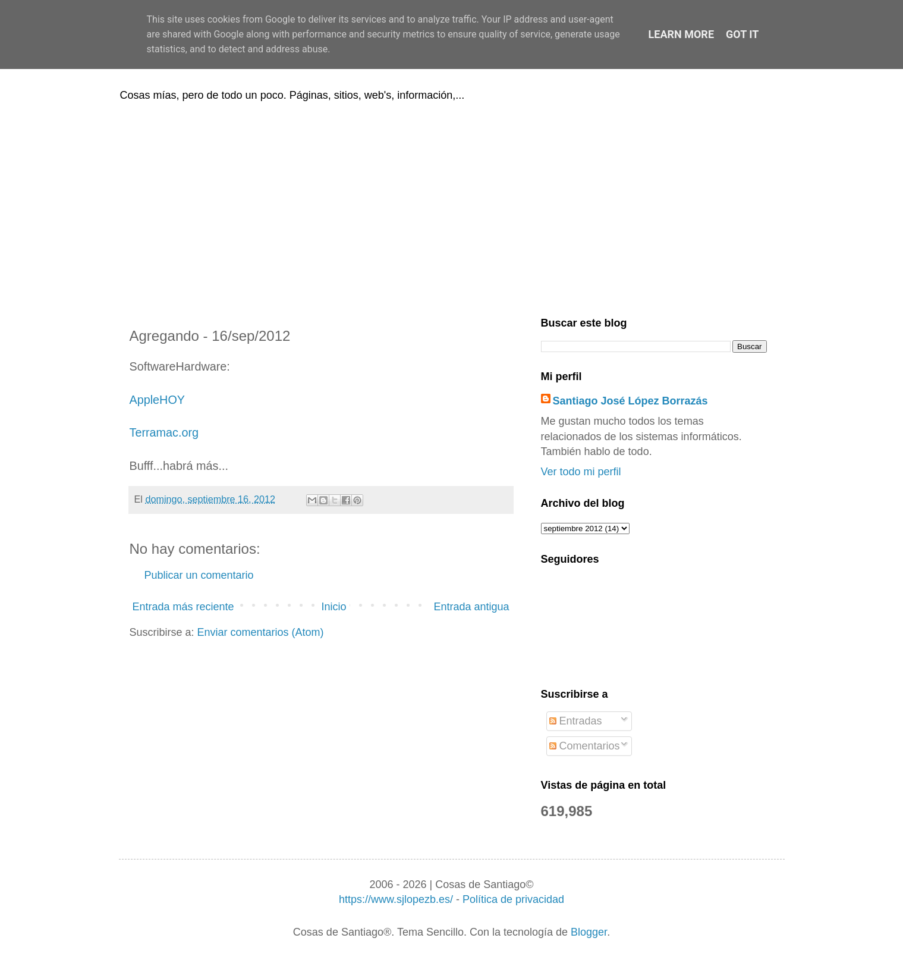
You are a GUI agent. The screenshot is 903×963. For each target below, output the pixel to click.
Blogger (589, 932)
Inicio (333, 607)
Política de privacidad (513, 899)
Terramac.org (164, 432)
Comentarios (584, 746)
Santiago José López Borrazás (630, 401)
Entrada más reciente (183, 607)
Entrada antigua (471, 607)
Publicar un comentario (199, 575)
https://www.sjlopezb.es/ (396, 899)
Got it (742, 34)
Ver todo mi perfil (581, 472)
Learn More (682, 34)
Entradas (575, 721)
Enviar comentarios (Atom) (260, 632)
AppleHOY (157, 399)
